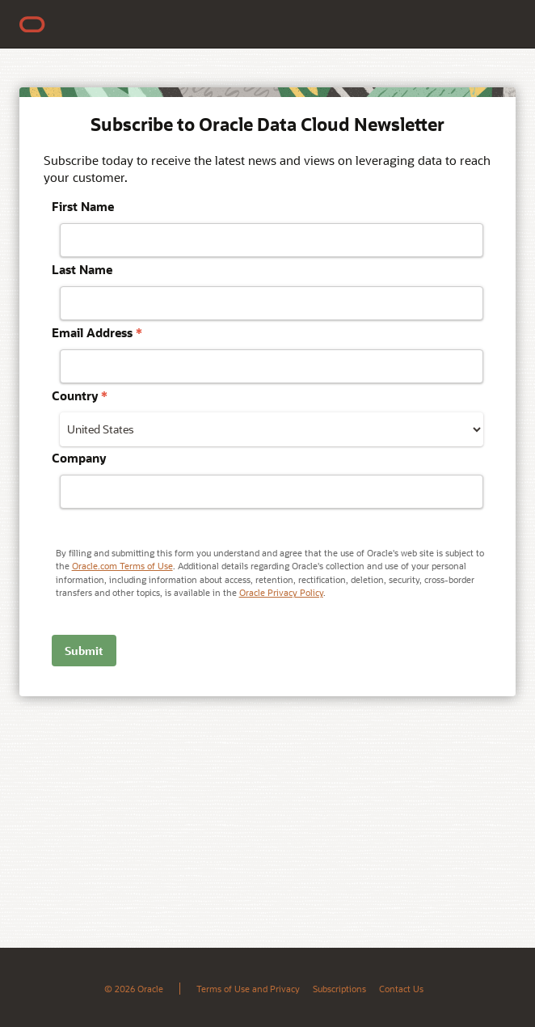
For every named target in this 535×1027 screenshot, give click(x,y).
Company (79, 458)
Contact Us (401, 989)
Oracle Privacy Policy (281, 592)
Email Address (97, 332)
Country (79, 395)
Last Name (82, 269)
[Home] (32, 24)
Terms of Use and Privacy (248, 989)
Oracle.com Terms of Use (122, 566)
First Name (83, 206)
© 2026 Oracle (133, 989)
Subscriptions (339, 989)
